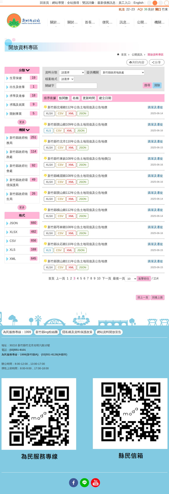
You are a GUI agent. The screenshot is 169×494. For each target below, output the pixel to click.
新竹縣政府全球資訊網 (23, 20)
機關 (22, 130)
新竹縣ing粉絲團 (47, 332)
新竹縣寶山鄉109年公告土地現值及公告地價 (77, 124)
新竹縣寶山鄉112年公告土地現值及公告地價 (77, 192)
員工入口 (125, 2)
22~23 (130, 9)
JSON (82, 113)
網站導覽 (58, 2)
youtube (95, 478)
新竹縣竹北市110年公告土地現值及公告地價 (77, 141)
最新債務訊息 (106, 2)
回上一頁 (143, 297)
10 (99, 278)
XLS (48, 130)
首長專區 (91, 22)
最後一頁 (119, 278)
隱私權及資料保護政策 (77, 332)
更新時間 (89, 98)
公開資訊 (143, 22)
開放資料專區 (156, 54)
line (84, 478)
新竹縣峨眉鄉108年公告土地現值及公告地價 (77, 175)
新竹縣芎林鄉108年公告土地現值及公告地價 (77, 227)
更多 (22, 122)
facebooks (73, 478)
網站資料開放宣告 (109, 332)
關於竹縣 (56, 22)
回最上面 (157, 297)
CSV (61, 113)
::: (1, 1)
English (138, 2)
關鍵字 (49, 85)
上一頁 (60, 278)
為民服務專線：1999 (17, 332)
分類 (22, 70)
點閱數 (63, 98)
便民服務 (108, 22)
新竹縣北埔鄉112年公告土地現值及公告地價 (77, 107)
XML (71, 113)
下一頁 (106, 278)
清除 (157, 85)
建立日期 (105, 98)
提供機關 (93, 72)
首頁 (123, 54)
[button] (144, 278)
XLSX (49, 113)
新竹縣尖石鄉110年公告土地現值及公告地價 (77, 244)
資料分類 (51, 72)
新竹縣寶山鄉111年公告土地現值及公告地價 (77, 261)
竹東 (165, 9)
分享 (166, 3)
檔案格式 (51, 79)
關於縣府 (73, 22)
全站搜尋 (73, 2)
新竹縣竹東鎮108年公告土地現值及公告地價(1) (79, 158)
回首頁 (44, 2)
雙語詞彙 (88, 2)
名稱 (76, 98)
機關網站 (160, 22)
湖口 (158, 9)
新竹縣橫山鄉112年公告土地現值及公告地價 (77, 210)
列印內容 (138, 62)
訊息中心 (126, 22)
